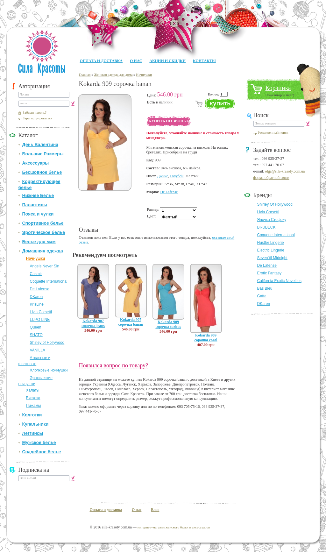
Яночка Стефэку (272, 219)
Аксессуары (35, 163)
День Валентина (40, 144)
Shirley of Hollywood (47, 342)
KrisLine (37, 304)
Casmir (36, 274)
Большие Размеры (43, 153)
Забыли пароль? (35, 112)
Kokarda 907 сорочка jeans (93, 323)
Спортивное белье (43, 223)
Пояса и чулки (38, 213)
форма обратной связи (271, 177)
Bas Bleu (265, 288)
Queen (35, 327)
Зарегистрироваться (38, 118)
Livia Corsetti (41, 312)
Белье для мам (39, 241)
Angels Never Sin (45, 266)
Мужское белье (39, 442)
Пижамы (33, 405)
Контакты (204, 61)
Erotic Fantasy (269, 273)
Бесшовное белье (42, 172)
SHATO (36, 335)
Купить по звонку (169, 121)
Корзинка (278, 87)
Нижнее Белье (38, 195)
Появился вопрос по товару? (113, 365)
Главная (85, 74)
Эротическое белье (43, 232)
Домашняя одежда (42, 250)
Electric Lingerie (270, 250)
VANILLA (37, 350)
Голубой (176, 176)
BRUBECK (266, 227)
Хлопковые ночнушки (49, 370)
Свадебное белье (41, 451)
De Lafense (39, 289)
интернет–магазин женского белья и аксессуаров (174, 527)
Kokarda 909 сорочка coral (205, 337)
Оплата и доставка (101, 61)
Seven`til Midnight (272, 258)
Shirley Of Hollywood (275, 204)
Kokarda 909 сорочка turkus (168, 324)
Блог (155, 509)
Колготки (32, 414)
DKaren (36, 296)
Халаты (32, 390)
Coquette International (48, 281)
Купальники (35, 424)
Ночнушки (35, 258)
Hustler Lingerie (270, 242)
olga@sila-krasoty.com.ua (285, 171)
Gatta (261, 296)
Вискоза (33, 398)
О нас (136, 61)
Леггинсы (32, 433)
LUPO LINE (40, 319)
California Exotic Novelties (279, 281)
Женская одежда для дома (113, 74)
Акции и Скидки (167, 61)
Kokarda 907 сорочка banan (130, 322)
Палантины (34, 204)
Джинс (162, 176)
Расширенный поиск (273, 132)
